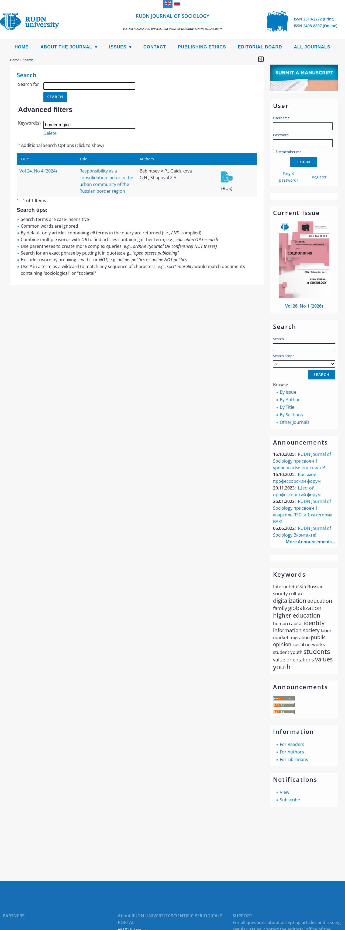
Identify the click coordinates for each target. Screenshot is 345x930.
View (284, 792)
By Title (287, 407)
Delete (50, 133)
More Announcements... (310, 542)
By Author (290, 400)
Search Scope (304, 360)
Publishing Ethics (202, 47)
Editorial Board (260, 47)
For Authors (292, 752)
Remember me (289, 151)
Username (281, 117)
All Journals (312, 47)
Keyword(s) (29, 123)
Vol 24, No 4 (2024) (38, 171)
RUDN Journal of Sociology (172, 22)
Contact (154, 47)
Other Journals (294, 422)
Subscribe (290, 800)
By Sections (291, 415)
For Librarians (294, 759)
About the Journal (66, 47)
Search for (28, 84)
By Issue (288, 392)
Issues (118, 47)
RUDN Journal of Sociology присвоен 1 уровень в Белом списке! (302, 461)
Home (22, 47)
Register (319, 176)
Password (281, 134)
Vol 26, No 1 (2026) (304, 306)
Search (278, 338)
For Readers (292, 744)
